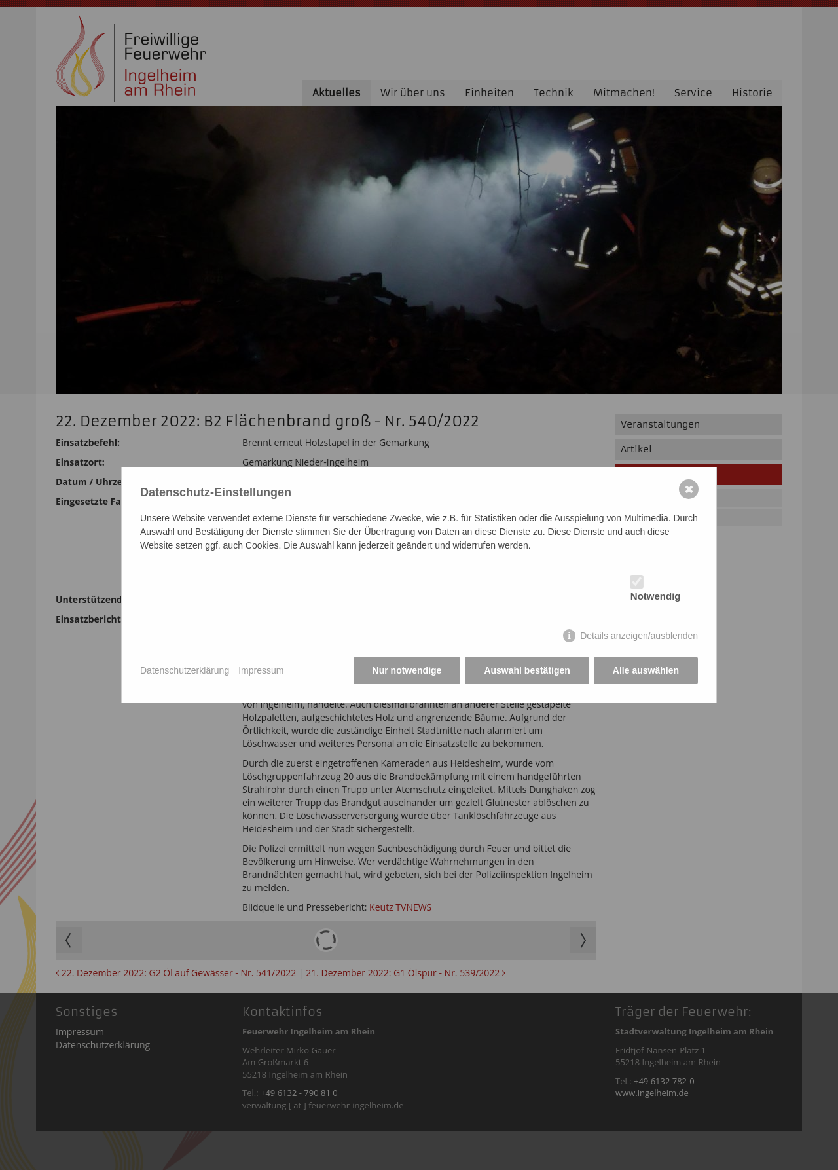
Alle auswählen (646, 670)
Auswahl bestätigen (527, 670)
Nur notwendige (407, 670)
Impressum (260, 670)
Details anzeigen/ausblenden (639, 636)
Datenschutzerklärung (184, 670)
